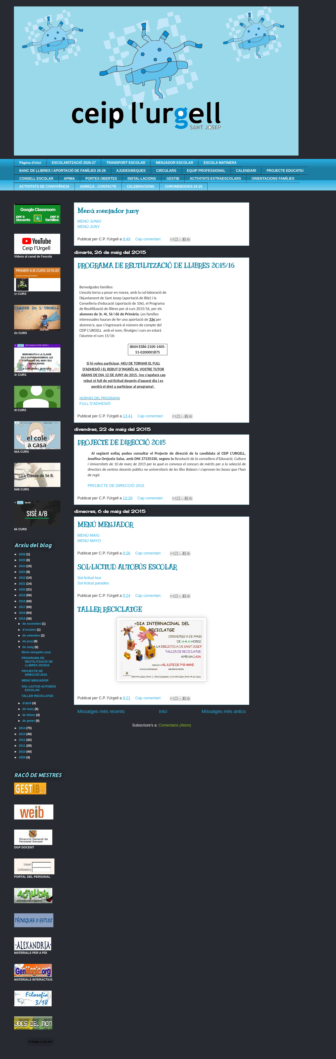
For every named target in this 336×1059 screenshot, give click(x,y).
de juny (28, 641)
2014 (22, 728)
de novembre (32, 623)
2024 (22, 566)
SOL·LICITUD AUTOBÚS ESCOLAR (127, 567)
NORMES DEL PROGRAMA (99, 398)
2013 (22, 734)
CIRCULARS (166, 170)
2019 (22, 595)
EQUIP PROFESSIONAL (206, 170)
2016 (22, 612)
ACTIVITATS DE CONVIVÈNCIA (44, 186)
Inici (163, 711)
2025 (22, 560)
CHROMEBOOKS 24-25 (183, 186)
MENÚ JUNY (88, 227)
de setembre (31, 635)
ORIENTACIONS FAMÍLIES (273, 178)
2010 (22, 751)
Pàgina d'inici (30, 163)
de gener (29, 720)
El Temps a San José (40, 1041)
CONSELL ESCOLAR (36, 178)
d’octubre (29, 629)
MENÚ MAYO (89, 541)
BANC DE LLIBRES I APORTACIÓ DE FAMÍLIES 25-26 (62, 170)
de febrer (29, 715)
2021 (22, 583)
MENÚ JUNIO (89, 221)
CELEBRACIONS (140, 186)
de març (28, 709)
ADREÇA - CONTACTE (98, 186)
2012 (22, 739)
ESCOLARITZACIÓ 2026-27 (74, 163)
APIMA (69, 178)
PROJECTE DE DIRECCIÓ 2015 (121, 443)
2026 (22, 554)
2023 (22, 572)
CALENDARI (246, 170)
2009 (22, 757)
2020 (22, 589)
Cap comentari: (148, 239)
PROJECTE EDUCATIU (285, 170)
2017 (22, 607)
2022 (22, 577)
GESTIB (172, 178)
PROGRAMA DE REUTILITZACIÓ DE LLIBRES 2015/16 (155, 266)
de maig (28, 647)
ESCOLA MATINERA (220, 163)
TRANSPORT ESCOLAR (125, 163)
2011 (22, 745)
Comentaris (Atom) (175, 725)
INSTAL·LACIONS (142, 178)
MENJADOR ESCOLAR (174, 163)
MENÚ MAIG (88, 535)
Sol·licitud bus (89, 578)
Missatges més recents (101, 711)
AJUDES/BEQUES (131, 170)
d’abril (27, 703)
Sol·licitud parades (93, 583)
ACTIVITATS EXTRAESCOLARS (215, 178)
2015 (22, 618)
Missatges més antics (224, 711)
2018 (22, 601)
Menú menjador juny (108, 211)
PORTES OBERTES (101, 178)
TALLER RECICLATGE (109, 609)
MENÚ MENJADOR (105, 525)
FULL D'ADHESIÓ (95, 403)
